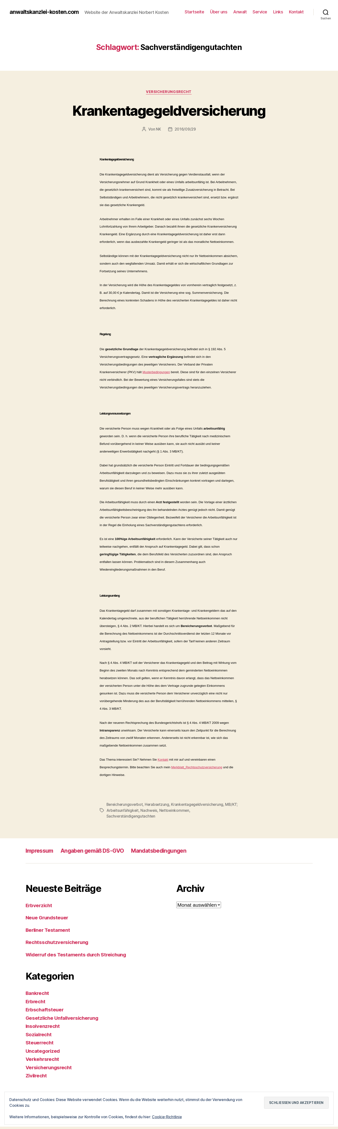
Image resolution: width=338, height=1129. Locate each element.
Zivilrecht (37, 1078)
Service (260, 13)
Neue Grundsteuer (48, 920)
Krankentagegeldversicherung (169, 113)
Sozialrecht (39, 1037)
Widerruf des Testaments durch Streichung (78, 957)
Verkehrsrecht (43, 1061)
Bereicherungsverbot (125, 807)
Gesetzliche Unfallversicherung (63, 1020)
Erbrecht (36, 1004)
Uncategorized (43, 1053)
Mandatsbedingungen (166, 853)
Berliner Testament (49, 932)
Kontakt (296, 13)
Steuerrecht (40, 1045)
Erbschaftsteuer (45, 1012)
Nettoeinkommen (189, 813)
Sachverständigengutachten (131, 818)
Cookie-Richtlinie (167, 1116)
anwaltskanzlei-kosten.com (45, 9)
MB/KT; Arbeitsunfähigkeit (129, 813)
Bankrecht (38, 995)
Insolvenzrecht (43, 1028)
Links (278, 13)
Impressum (40, 853)
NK (158, 132)
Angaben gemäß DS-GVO (96, 853)
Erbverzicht (39, 908)
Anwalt (240, 13)
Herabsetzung (158, 807)
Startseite (194, 13)
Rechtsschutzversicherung (58, 945)
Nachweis (163, 813)
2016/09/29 (185, 132)
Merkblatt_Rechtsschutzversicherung (196, 770)
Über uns (218, 13)
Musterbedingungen (156, 375)
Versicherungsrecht (169, 95)
